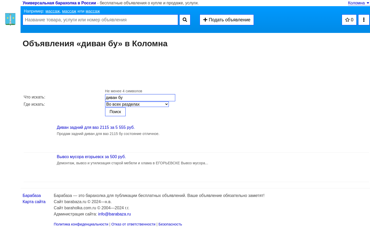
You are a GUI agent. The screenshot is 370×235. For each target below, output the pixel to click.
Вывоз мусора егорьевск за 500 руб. (91, 157)
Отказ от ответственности (133, 224)
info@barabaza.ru (114, 214)
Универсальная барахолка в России (59, 3)
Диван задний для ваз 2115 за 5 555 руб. (96, 127)
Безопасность (170, 224)
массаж (52, 11)
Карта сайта (34, 202)
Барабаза (32, 195)
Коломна (359, 3)
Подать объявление (226, 19)
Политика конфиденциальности (81, 224)
